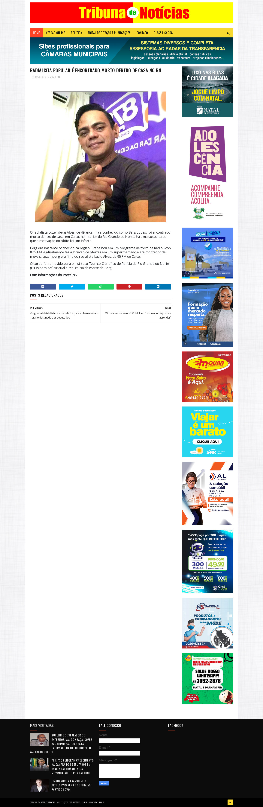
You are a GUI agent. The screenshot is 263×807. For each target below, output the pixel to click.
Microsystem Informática (85, 802)
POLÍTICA (76, 33)
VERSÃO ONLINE (55, 33)
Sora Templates (48, 802)
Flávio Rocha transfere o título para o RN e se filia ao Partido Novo (71, 785)
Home (36, 33)
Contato (142, 33)
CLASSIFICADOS (163, 33)
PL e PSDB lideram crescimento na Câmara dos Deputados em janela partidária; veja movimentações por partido (73, 766)
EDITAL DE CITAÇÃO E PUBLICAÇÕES (109, 33)
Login (102, 802)
